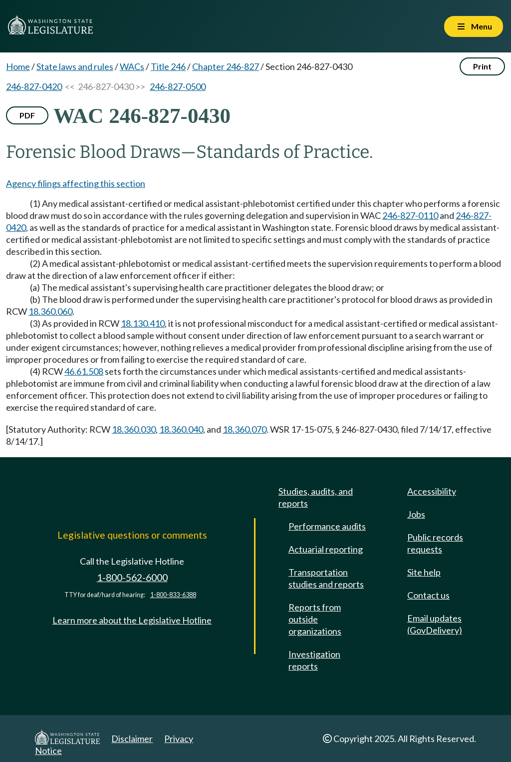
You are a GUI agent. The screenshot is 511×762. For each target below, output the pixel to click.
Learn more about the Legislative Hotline (132, 620)
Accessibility (431, 491)
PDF (27, 115)
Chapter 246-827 (225, 66)
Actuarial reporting (325, 549)
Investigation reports (314, 660)
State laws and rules (74, 66)
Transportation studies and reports (326, 578)
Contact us (428, 595)
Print (482, 66)
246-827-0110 (410, 215)
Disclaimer (132, 738)
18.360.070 (244, 429)
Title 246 (168, 66)
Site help (424, 572)
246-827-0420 (34, 86)
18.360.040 (181, 429)
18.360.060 (50, 311)
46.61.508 (83, 371)
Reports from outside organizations (314, 619)
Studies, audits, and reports (315, 497)
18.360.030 (134, 429)
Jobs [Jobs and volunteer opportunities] (416, 514)
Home (18, 66)
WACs (132, 66)
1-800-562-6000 (132, 577)
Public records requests (435, 543)
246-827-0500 (178, 86)
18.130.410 (143, 323)
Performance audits (327, 526)
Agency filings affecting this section (75, 183)
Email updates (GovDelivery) (434, 624)
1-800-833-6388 (173, 595)
